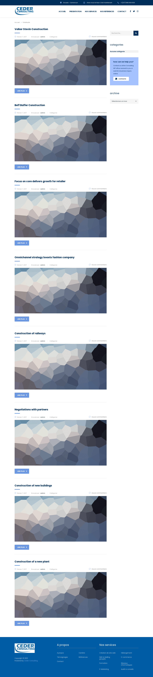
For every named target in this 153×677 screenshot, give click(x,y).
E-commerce (126, 657)
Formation (103, 663)
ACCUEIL (62, 11)
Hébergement (126, 653)
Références (83, 657)
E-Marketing (104, 669)
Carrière (82, 653)
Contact (60, 661)
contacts (120, 79)
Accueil (17, 22)
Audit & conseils (127, 669)
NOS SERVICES (91, 11)
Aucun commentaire (98, 37)
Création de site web (107, 653)
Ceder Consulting (31, 661)
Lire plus (22, 91)
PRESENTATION (75, 11)
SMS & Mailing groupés (104, 658)
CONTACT (122, 11)
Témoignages (62, 657)
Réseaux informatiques (126, 664)
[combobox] (124, 101)
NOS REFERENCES (107, 11)
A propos (60, 653)
